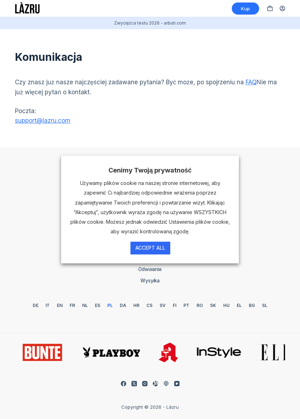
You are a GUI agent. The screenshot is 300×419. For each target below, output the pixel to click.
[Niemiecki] (35, 305)
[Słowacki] (213, 305)
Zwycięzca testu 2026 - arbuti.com (150, 23)
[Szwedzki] (163, 305)
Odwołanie (150, 269)
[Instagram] (145, 383)
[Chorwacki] (136, 305)
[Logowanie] (282, 8)
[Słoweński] (264, 305)
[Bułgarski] (252, 305)
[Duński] (123, 305)
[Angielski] (60, 305)
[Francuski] (72, 305)
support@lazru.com (42, 120)
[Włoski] (47, 305)
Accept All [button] (150, 248)
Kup (245, 8)
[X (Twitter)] (134, 383)
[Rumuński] (200, 305)
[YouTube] (177, 383)
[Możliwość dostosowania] (155, 383)
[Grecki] (239, 305)
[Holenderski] (85, 305)
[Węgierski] (226, 305)
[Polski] (110, 305)
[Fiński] (174, 305)
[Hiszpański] (97, 305)
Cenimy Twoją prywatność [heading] (150, 170)
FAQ (251, 82)
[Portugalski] (186, 305)
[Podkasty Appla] (166, 383)
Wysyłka (150, 280)
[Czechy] (149, 305)
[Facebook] (123, 383)
